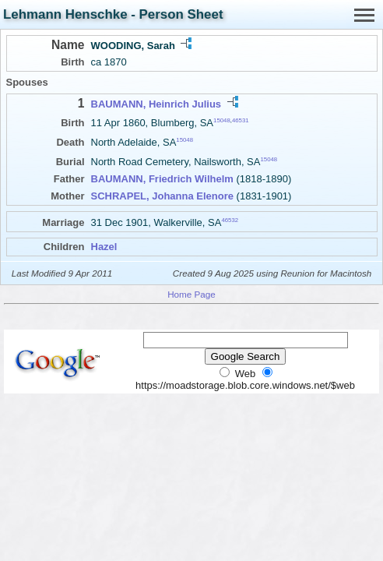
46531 (240, 120)
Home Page (191, 294)
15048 (221, 120)
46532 (229, 220)
